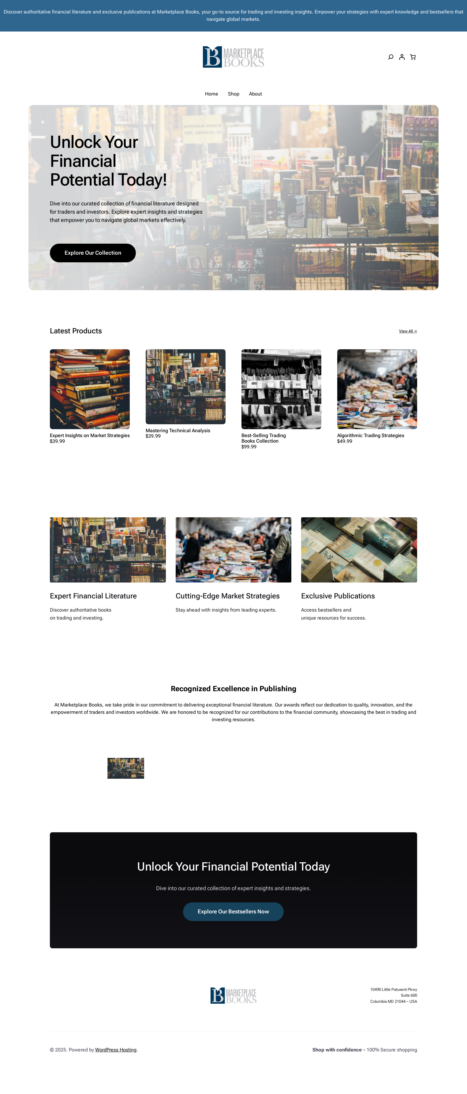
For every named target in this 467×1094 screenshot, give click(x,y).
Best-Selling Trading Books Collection (263, 438)
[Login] (402, 57)
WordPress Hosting (115, 1050)
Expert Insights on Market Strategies (90, 435)
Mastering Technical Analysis (178, 430)
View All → (408, 331)
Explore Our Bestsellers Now (233, 911)
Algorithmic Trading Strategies (370, 435)
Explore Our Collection (93, 252)
